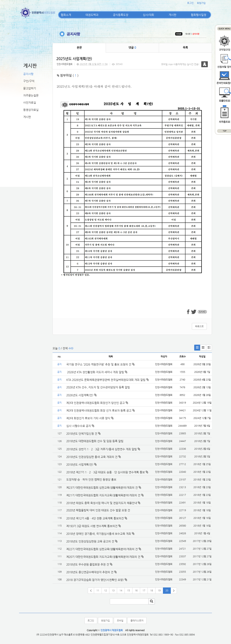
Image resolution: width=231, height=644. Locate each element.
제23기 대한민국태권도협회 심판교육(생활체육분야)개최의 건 (102, 487)
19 (159, 590)
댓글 (132, 47)
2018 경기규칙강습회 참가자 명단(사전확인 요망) (95, 579)
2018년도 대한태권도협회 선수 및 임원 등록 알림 (94, 441)
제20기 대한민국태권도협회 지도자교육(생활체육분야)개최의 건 (103, 556)
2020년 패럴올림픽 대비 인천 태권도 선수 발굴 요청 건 (98, 510)
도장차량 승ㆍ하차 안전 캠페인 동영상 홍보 (91, 479)
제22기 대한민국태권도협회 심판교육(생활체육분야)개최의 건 (102, 549)
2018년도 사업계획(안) (79, 464)
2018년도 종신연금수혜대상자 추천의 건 (89, 572)
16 (136, 590)
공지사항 (28, 73)
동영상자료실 (31, 109)
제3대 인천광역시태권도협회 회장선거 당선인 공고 (97, 402)
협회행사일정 (198, 14)
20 (166, 590)
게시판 (172, 14)
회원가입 (201, 3)
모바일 (120, 620)
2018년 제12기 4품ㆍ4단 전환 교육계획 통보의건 (95, 518)
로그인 (190, 3)
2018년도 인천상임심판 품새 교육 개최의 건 (91, 456)
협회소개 (66, 14)
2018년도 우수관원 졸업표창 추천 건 (87, 564)
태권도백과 (92, 14)
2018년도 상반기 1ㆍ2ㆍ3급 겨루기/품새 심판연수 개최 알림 (101, 449)
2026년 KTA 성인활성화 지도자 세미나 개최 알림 (96, 372)
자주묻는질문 (31, 95)
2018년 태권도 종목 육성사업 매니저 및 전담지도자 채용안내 (101, 502)
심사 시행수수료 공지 (80, 425)
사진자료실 (29, 102)
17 (143, 590)
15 (128, 590)
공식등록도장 (120, 14)
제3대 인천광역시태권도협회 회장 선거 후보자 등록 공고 (100, 410)
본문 (79, 47)
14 (120, 590)
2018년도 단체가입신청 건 (81, 433)
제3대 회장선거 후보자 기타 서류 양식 (90, 418)
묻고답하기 (29, 88)
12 (105, 590)
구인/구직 (28, 81)
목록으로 (199, 326)
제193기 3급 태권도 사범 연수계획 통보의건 (91, 526)
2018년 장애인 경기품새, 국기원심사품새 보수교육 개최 (98, 533)
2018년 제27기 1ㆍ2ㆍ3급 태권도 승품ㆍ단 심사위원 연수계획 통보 (105, 472)
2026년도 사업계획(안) (81, 395)
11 (97, 590)
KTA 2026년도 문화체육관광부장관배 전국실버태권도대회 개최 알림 (107, 379)
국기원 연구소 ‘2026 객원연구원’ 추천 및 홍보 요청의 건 (100, 364)
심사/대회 (148, 14)
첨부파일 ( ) (68, 75)
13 (113, 590)
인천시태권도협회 (64, 64)
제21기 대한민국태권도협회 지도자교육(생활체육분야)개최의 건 (103, 495)
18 (151, 590)
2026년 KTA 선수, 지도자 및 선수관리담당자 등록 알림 (98, 387)
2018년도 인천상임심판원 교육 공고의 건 (90, 541)
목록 (185, 47)
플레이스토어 (136, 620)
